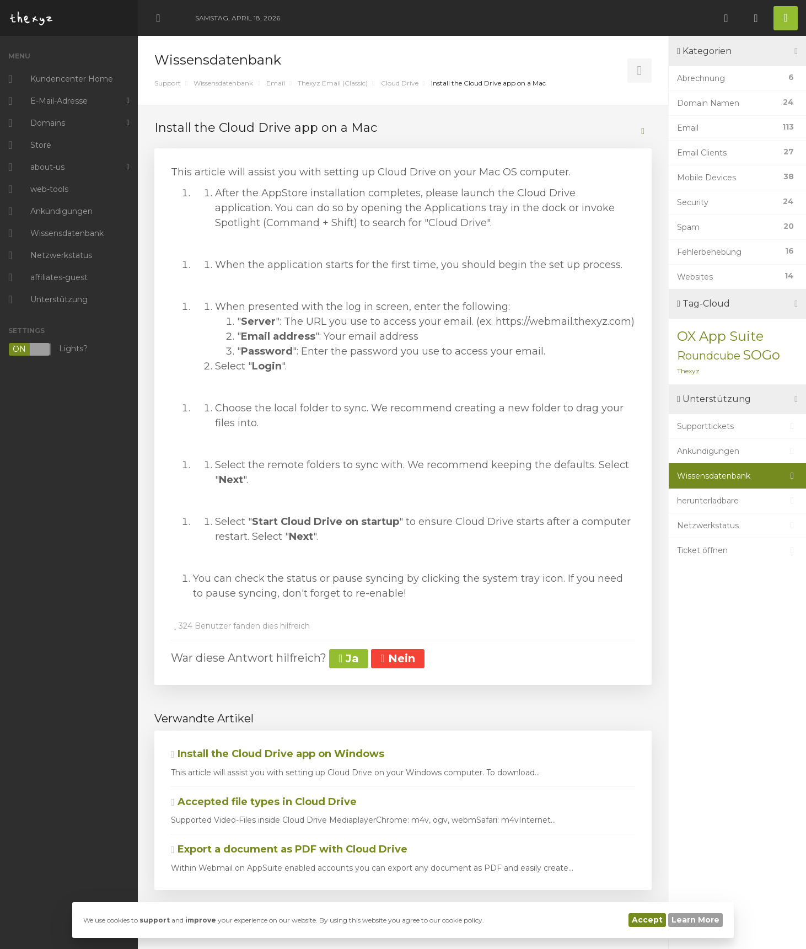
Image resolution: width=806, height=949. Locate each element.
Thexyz (688, 371)
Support (167, 83)
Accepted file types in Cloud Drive (264, 802)
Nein (397, 658)
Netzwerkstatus (737, 525)
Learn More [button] (695, 920)
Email (275, 83)
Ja (348, 658)
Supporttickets (737, 426)
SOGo (761, 355)
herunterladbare (737, 500)
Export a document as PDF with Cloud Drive (289, 849)
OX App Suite (720, 336)
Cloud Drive (399, 83)
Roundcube (708, 355)
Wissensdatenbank (223, 83)
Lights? (48, 349)
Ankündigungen (737, 451)
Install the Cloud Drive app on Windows (277, 754)
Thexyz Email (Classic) (333, 83)
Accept (647, 920)
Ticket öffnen (737, 550)
